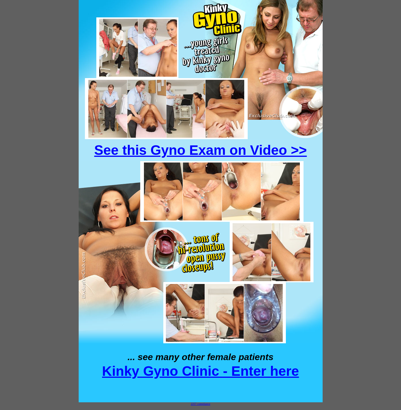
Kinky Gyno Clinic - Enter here (200, 371)
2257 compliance (200, 403)
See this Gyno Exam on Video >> (200, 150)
